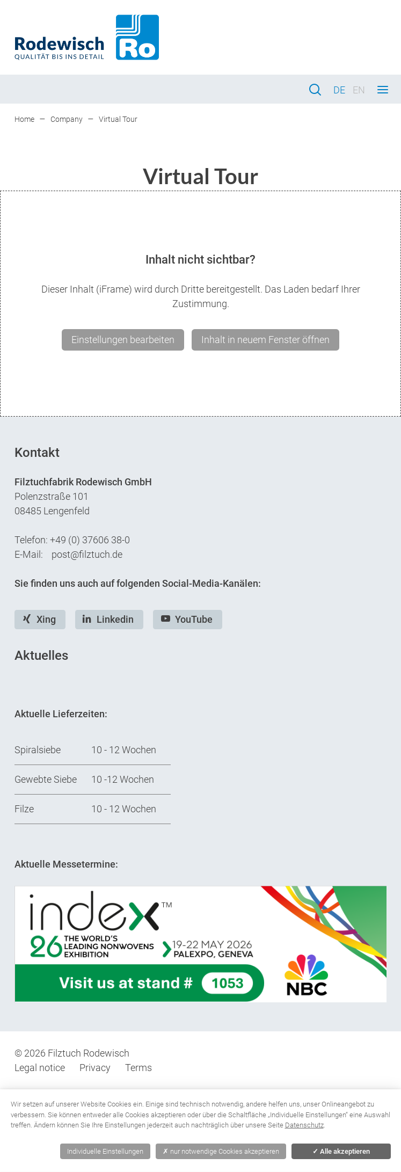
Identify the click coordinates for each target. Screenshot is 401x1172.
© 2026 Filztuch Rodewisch (71, 1053)
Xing (46, 619)
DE (339, 90)
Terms (138, 1067)
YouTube (194, 619)
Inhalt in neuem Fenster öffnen (265, 339)
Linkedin (115, 619)
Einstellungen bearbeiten (122, 339)
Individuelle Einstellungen (105, 1151)
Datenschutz (304, 1125)
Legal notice (39, 1067)
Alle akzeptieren (341, 1151)
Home (24, 119)
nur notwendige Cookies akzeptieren (221, 1151)
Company (66, 119)
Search (315, 89)
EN (359, 90)
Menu (383, 89)
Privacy (95, 1067)
